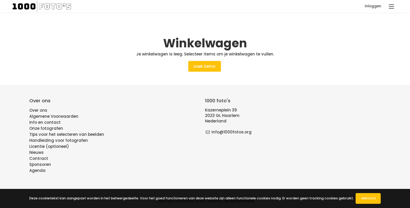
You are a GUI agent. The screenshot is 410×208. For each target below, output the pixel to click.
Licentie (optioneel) (49, 146)
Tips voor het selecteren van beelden (66, 134)
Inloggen (373, 6)
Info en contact (45, 122)
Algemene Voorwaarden (53, 116)
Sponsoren (40, 164)
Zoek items (204, 66)
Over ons (38, 110)
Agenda (37, 170)
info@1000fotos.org (232, 132)
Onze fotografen (46, 128)
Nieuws (36, 152)
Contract (38, 158)
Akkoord (368, 198)
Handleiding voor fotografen (58, 140)
